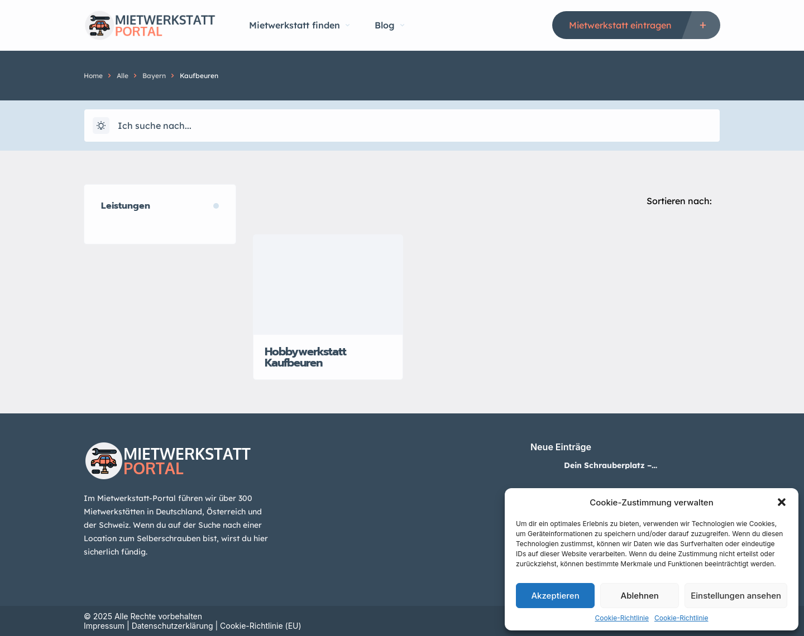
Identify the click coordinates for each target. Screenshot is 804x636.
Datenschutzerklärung (172, 625)
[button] (781, 502)
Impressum (104, 625)
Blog (389, 25)
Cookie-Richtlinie (622, 618)
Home (93, 75)
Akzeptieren (555, 595)
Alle (122, 75)
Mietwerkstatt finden (299, 25)
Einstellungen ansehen (736, 595)
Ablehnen (640, 595)
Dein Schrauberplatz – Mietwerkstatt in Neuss (609, 465)
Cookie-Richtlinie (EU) (261, 625)
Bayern (154, 75)
